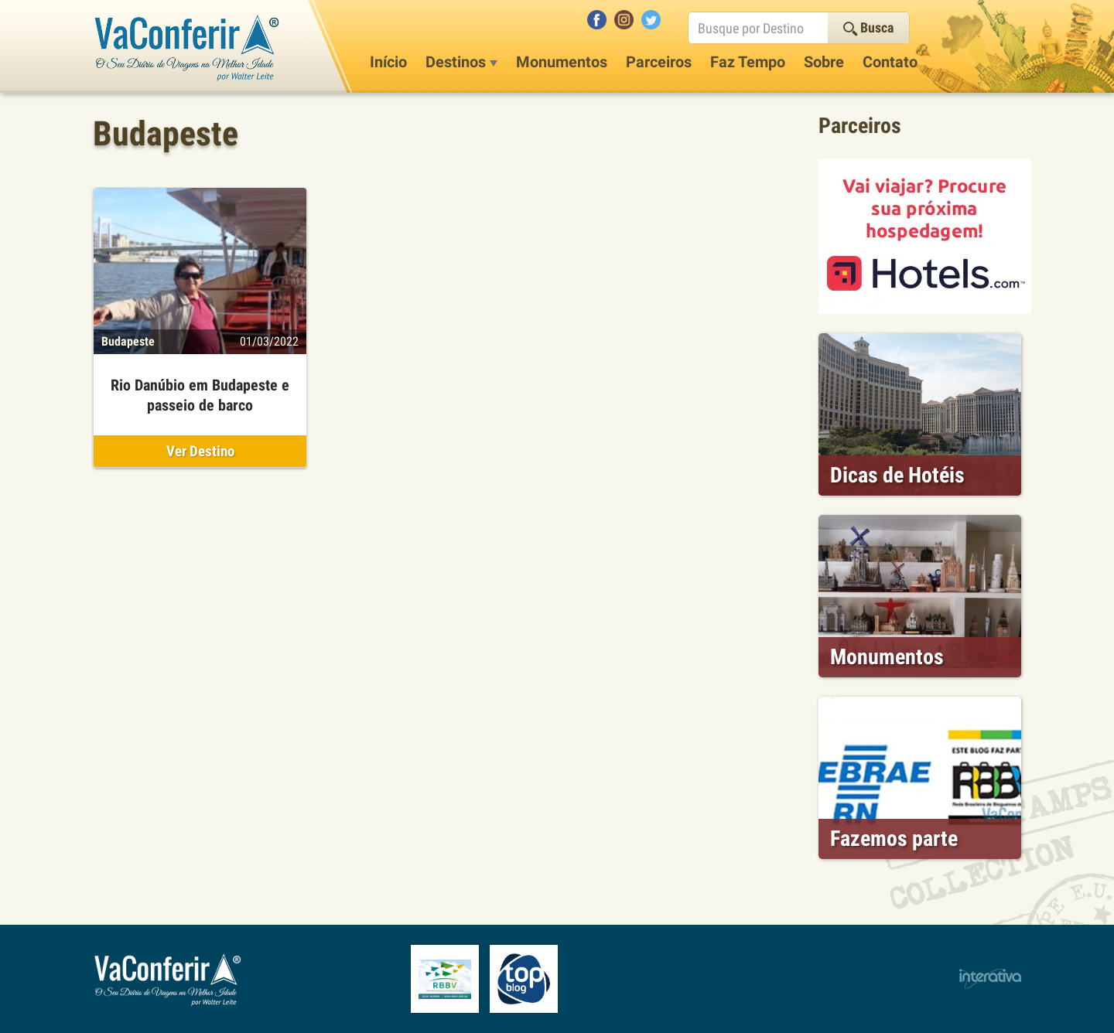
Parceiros (659, 62)
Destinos (461, 62)
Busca (868, 27)
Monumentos (561, 62)
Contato (890, 62)
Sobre (824, 62)
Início (388, 62)
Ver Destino (200, 451)
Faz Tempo (747, 62)
